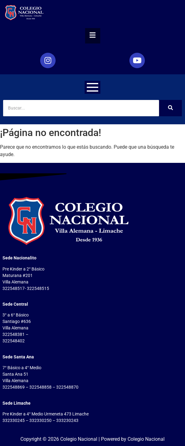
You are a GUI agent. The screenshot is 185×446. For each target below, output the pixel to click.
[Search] (81, 108)
